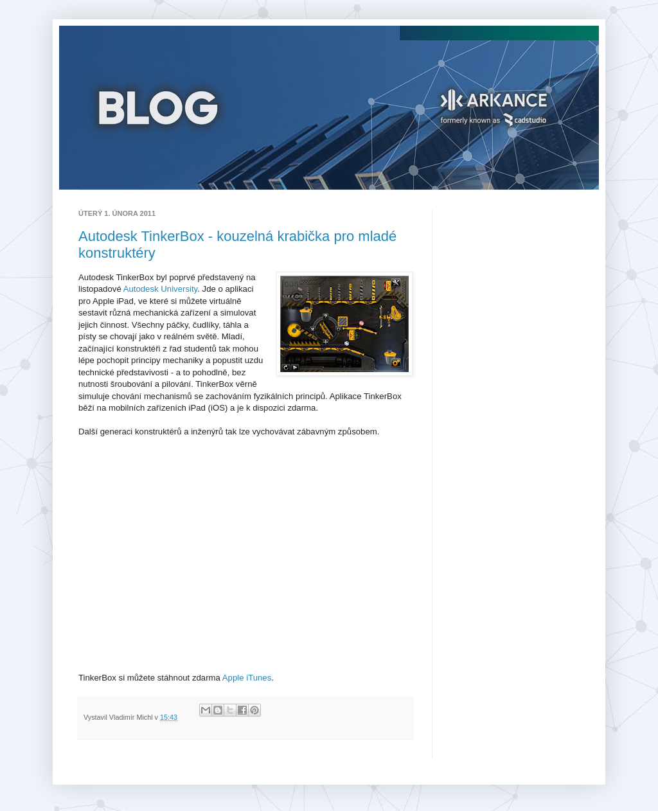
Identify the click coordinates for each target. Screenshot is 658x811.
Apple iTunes (247, 677)
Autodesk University (160, 289)
